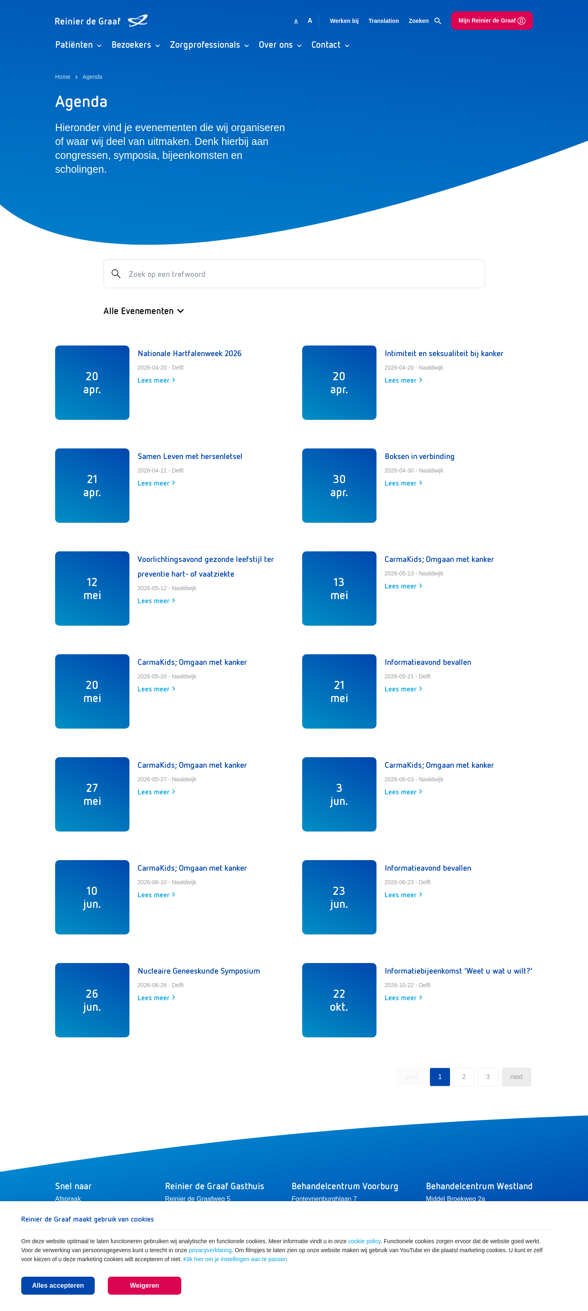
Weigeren (144, 1285)
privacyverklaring (210, 1250)
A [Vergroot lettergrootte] (309, 20)
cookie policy (364, 1241)
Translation (383, 21)
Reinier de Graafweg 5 (197, 1198)
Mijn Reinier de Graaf (492, 21)
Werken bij (344, 21)
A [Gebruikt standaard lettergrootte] (296, 21)
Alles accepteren (58, 1285)
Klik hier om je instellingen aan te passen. (236, 1259)
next (516, 1076)
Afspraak (68, 1198)
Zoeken (425, 21)
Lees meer (157, 379)
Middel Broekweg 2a (455, 1198)
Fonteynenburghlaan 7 (324, 1198)
